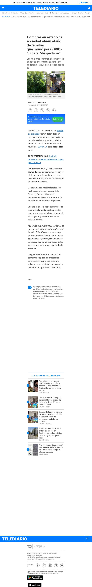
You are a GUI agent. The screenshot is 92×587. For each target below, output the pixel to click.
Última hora (6, 13)
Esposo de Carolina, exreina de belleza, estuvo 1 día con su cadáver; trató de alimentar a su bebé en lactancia (50, 417)
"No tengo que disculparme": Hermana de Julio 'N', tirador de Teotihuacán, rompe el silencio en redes (51, 448)
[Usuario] (89, 8)
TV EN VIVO (85, 2)
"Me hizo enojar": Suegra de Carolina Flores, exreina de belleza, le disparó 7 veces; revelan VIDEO (50, 401)
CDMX (14, 2)
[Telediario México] (46, 8)
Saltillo (52, 2)
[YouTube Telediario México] (62, 565)
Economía (74, 13)
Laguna (39, 2)
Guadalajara (31, 2)
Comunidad (14, 13)
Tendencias (40, 13)
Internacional (64, 13)
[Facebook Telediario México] (38, 565)
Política (80, 13)
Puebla (45, 2)
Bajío (58, 2)
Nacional (48, 13)
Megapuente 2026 (47, 17)
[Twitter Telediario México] (44, 565)
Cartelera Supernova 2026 (62, 17)
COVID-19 (42, 146)
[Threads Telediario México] (56, 565)
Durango (64, 2)
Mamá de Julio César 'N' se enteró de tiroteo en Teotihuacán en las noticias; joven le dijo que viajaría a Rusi (50, 433)
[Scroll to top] (87, 539)
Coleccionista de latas (34, 17)
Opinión (87, 13)
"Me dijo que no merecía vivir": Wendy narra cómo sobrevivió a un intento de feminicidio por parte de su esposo (50, 386)
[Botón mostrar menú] (3, 8)
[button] (30, 110)
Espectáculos (29, 13)
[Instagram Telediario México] (50, 565)
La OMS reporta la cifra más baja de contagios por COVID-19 (46, 159)
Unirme (56, 119)
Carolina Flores (75, 17)
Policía (22, 13)
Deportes (55, 13)
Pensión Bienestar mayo (19, 17)
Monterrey (21, 2)
